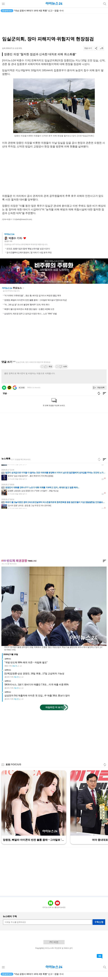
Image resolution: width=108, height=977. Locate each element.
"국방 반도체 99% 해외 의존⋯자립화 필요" (26, 662)
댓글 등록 (100, 388)
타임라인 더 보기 (54, 707)
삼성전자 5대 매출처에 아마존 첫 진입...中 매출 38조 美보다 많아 (37, 695)
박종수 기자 (15, 238)
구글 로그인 (15, 388)
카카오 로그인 (9, 388)
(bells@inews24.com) (24, 219)
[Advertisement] (54, 25)
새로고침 (23, 288)
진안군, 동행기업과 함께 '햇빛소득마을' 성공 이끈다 (28, 249)
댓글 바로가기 (99, 956)
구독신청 (98, 922)
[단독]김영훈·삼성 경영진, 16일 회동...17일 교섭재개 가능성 (34, 673)
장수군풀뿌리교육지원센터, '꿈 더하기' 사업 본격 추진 (29, 252)
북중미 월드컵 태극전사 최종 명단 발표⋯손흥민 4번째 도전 (29, 309)
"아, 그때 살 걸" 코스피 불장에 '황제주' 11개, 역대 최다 (27, 304)
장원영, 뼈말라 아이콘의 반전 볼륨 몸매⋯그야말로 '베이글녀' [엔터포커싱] (35, 300)
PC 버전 (54, 942)
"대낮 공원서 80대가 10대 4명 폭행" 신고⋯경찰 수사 (39, 10)
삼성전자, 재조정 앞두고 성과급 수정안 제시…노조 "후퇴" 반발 (30, 314)
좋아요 (24, 238)
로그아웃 (21, 387)
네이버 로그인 (4, 388)
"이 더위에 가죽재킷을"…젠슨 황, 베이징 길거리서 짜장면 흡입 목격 (32, 295)
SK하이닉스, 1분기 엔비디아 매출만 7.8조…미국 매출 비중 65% (36, 684)
